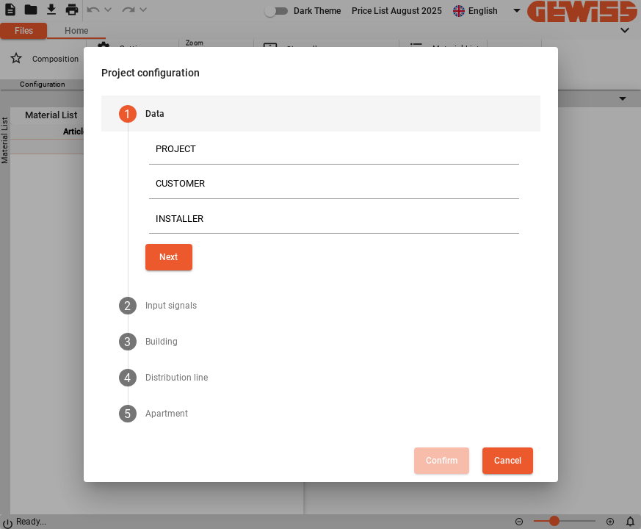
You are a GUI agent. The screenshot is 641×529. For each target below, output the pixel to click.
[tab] (320, 114)
